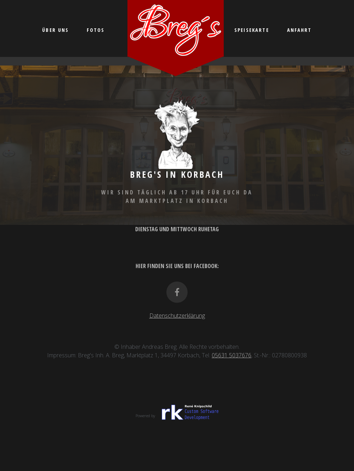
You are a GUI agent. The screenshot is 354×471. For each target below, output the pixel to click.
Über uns (55, 30)
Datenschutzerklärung (177, 315)
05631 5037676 (231, 355)
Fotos (95, 30)
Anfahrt (299, 30)
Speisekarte (251, 30)
